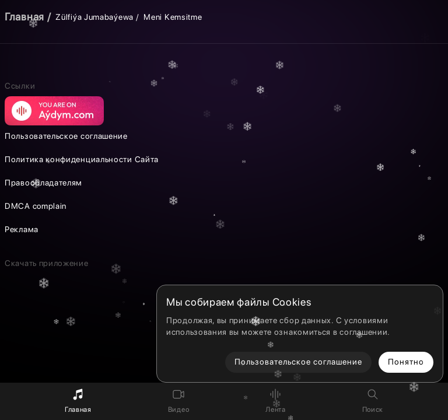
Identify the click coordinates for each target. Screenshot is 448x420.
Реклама (21, 229)
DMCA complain (35, 206)
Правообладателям (43, 182)
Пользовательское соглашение (66, 136)
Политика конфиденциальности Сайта (82, 159)
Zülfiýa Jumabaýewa (94, 17)
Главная (24, 16)
